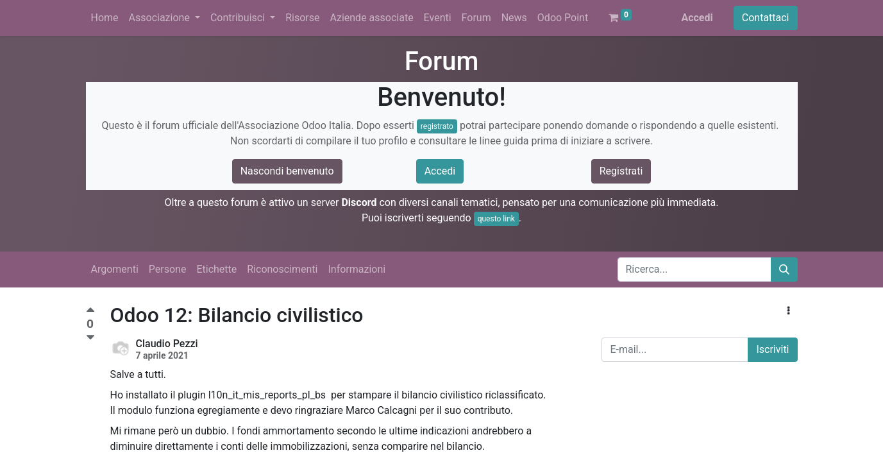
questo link (496, 218)
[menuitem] (105, 18)
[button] (788, 311)
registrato (437, 126)
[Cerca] (784, 269)
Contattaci (765, 18)
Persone (168, 269)
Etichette (216, 269)
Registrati (621, 171)
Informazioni (356, 269)
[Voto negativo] (90, 338)
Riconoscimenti (282, 269)
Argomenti (115, 269)
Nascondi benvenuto (287, 171)
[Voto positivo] (90, 311)
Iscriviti (772, 349)
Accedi (696, 18)
